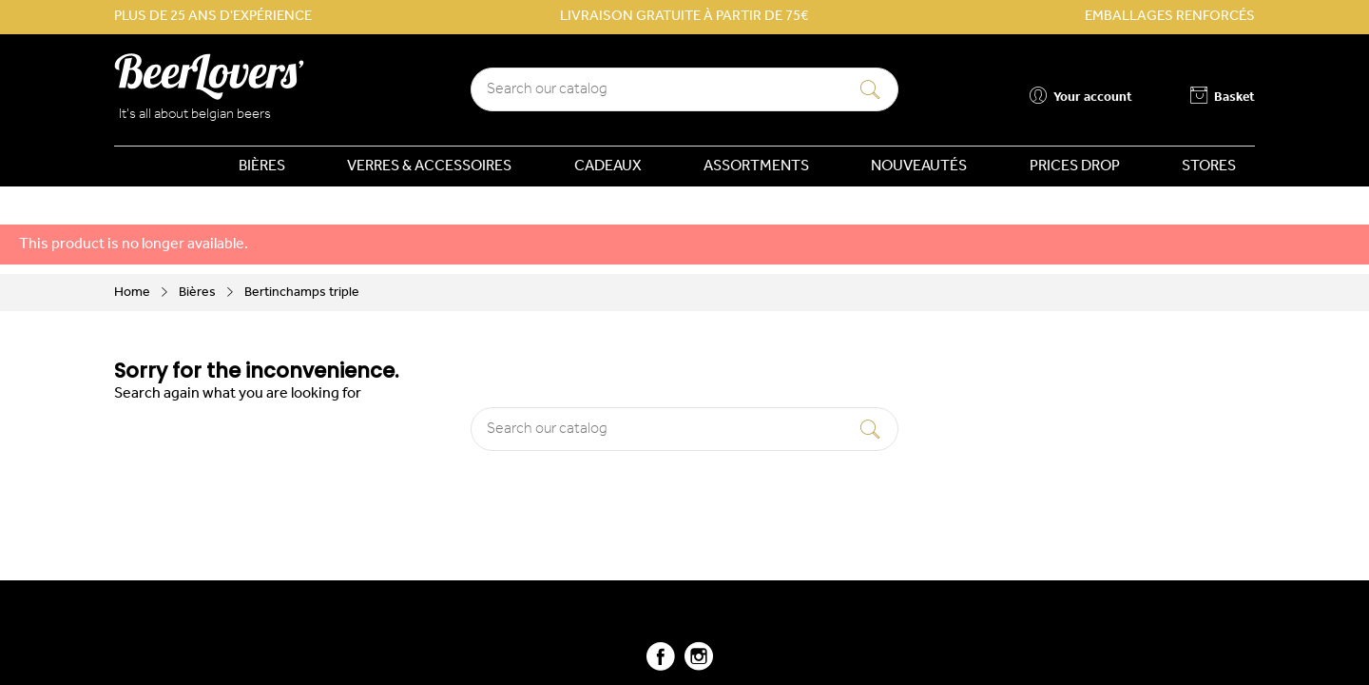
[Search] (684, 89)
